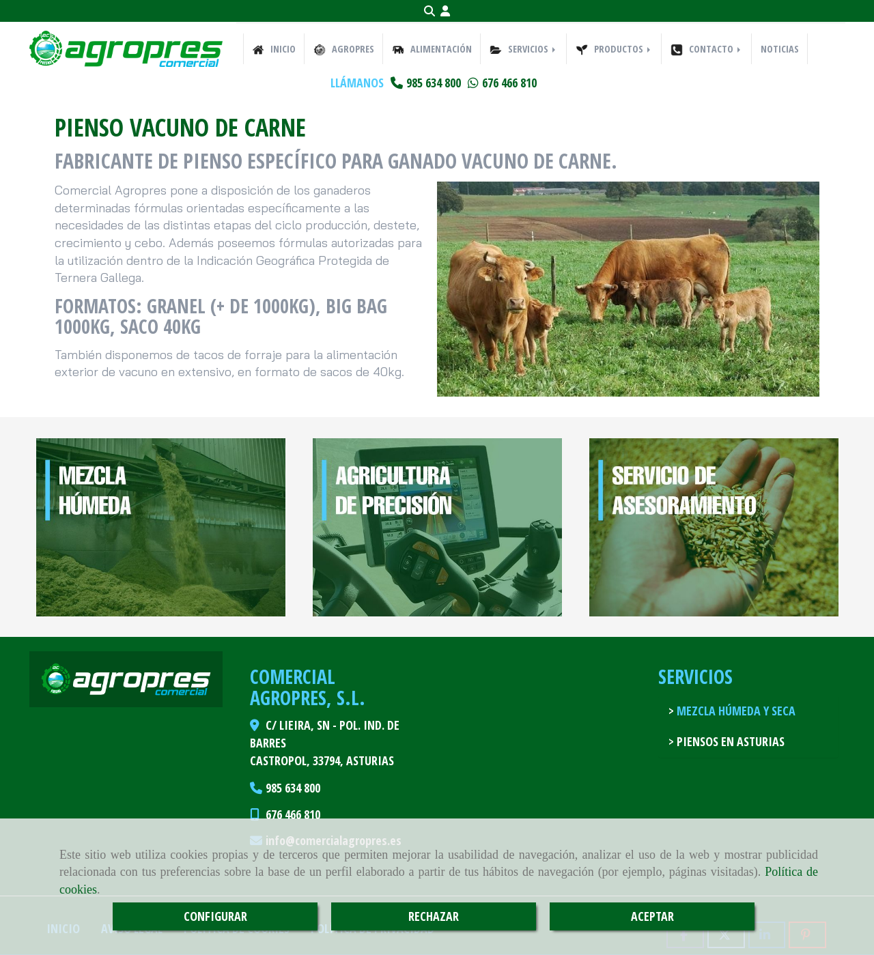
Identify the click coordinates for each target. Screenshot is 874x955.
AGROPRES (343, 49)
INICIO (274, 49)
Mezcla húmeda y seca (734, 710)
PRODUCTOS (614, 49)
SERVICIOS (524, 49)
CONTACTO (707, 49)
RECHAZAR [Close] (433, 916)
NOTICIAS (780, 48)
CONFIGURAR (215, 916)
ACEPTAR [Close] (652, 916)
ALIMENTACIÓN (432, 49)
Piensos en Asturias (729, 741)
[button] (445, 11)
